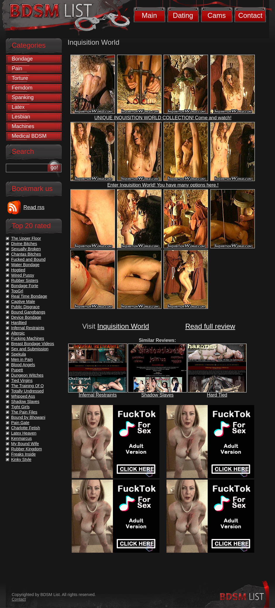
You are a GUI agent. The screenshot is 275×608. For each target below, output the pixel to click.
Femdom (22, 88)
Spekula (18, 354)
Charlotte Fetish (25, 428)
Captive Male (23, 301)
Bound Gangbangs (28, 312)
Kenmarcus (21, 438)
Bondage (22, 59)
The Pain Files (24, 412)
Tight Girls (20, 406)
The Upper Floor (26, 238)
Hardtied (19, 322)
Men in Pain (22, 359)
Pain (17, 68)
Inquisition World (123, 326)
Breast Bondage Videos (32, 343)
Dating (183, 15)
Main (149, 15)
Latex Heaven (23, 433)
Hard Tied (217, 394)
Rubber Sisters (24, 280)
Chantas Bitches (26, 254)
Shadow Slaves (157, 394)
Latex (18, 107)
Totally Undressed (27, 391)
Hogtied (18, 270)
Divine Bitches (24, 243)
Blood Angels (23, 364)
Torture (20, 78)
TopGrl (17, 291)
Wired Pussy (22, 275)
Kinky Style (21, 459)
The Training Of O (27, 385)
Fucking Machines (27, 338)
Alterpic (18, 333)
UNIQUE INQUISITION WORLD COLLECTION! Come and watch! (163, 117)
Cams (216, 15)
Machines (23, 126)
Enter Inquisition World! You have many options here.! (163, 184)
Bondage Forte (24, 285)
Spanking (23, 97)
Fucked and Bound (28, 259)
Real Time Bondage (29, 296)
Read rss (33, 207)
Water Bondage (25, 264)
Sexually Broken (26, 249)
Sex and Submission (30, 349)
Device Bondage (26, 317)
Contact (250, 15)
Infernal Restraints (98, 394)
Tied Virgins (21, 380)
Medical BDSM (29, 136)
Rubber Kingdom (26, 449)
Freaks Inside (23, 454)
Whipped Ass (23, 396)
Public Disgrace (25, 306)
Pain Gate (20, 422)
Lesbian (21, 117)
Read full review (210, 326)
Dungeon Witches (27, 375)
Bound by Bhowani (28, 417)
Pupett (17, 370)
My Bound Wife (25, 443)
